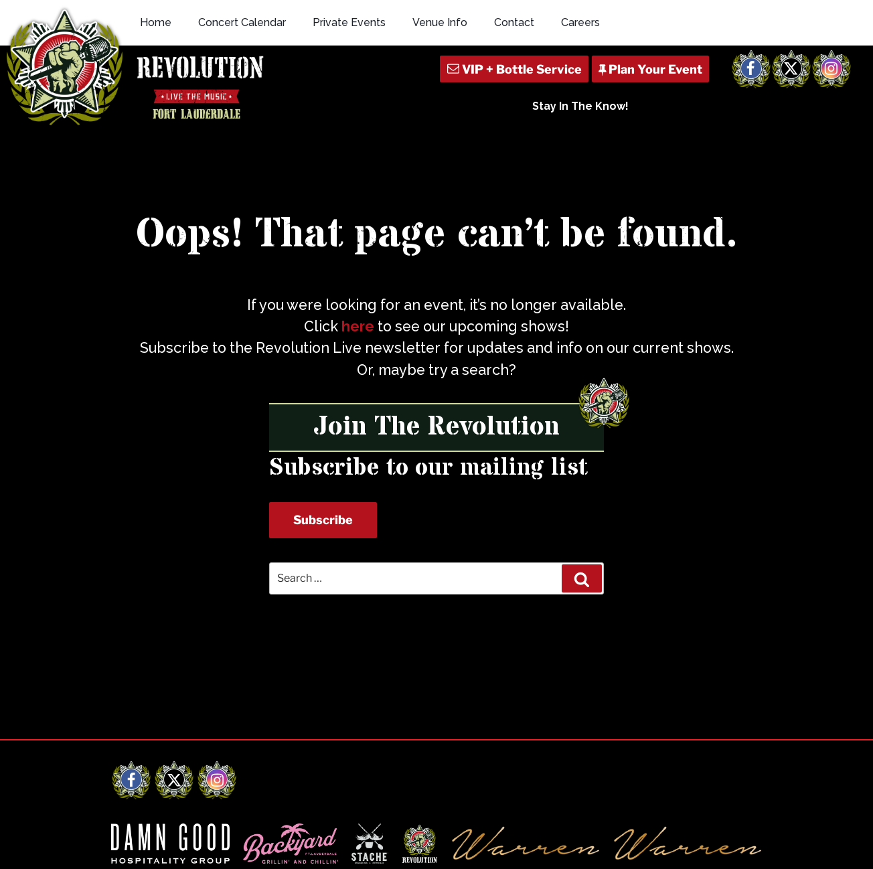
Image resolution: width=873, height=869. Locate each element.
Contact (514, 22)
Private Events (349, 22)
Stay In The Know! (580, 106)
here (357, 326)
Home (155, 22)
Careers (580, 22)
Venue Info (439, 22)
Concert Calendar (242, 22)
